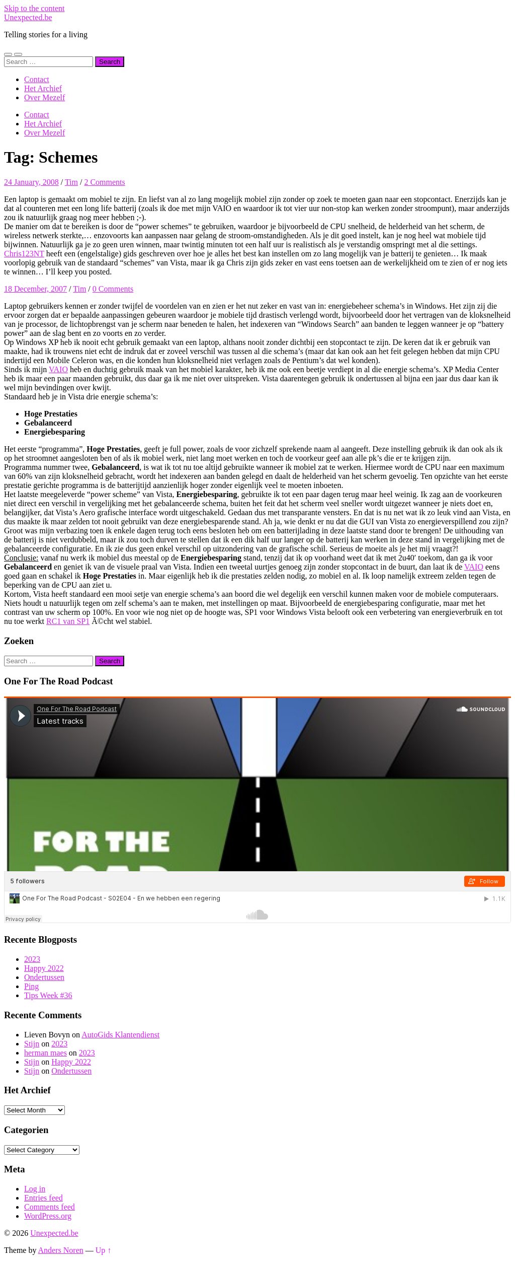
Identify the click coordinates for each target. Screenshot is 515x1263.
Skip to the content (34, 8)
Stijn (31, 1043)
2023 (32, 959)
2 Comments (104, 182)
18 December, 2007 (35, 289)
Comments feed (49, 1207)
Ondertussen (44, 977)
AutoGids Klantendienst (120, 1034)
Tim (71, 182)
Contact (36, 79)
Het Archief (43, 88)
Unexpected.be (28, 17)
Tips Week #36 (48, 995)
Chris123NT (24, 253)
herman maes (45, 1052)
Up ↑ (104, 1250)
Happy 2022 (44, 968)
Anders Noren (60, 1250)
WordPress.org (47, 1216)
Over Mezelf (44, 97)
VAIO (58, 369)
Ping (31, 986)
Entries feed (43, 1198)
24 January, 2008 (31, 182)
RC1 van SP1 (68, 621)
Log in (34, 1188)
